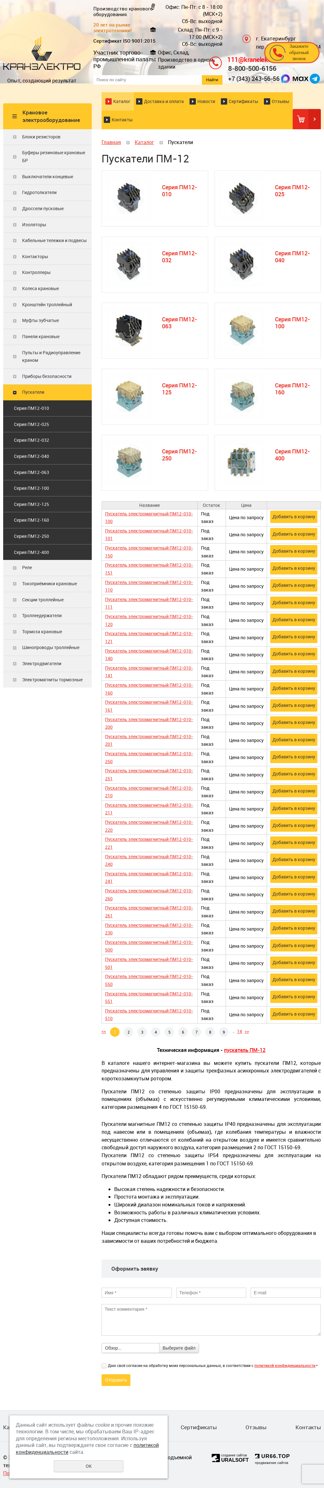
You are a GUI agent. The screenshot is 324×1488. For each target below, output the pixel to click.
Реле (27, 567)
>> (247, 1031)
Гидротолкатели (39, 192)
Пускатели (33, 392)
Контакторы (35, 256)
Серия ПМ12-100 (31, 488)
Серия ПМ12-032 (31, 440)
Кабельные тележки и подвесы (54, 240)
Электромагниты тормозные (52, 680)
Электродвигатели (41, 663)
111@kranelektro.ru (255, 59)
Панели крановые (40, 336)
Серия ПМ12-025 (31, 424)
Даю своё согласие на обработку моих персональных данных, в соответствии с (213, 1365)
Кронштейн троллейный (47, 304)
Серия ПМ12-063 (31, 472)
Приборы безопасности (47, 376)
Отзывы (280, 101)
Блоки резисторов (41, 137)
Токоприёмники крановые (49, 583)
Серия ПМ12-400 (31, 552)
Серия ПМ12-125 (31, 504)
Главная (111, 142)
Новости (206, 101)
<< (104, 1031)
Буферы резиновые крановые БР (53, 156)
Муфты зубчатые (40, 320)
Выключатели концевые (47, 176)
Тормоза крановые (42, 632)
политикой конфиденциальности (284, 1365)
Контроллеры (36, 272)
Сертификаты (243, 101)
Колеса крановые (40, 288)
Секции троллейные (43, 600)
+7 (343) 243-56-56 (253, 78)
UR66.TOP (272, 1456)
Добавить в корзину (293, 516)
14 (239, 1031)
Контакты (122, 120)
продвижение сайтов (271, 1463)
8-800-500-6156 (252, 68)
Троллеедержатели (42, 615)
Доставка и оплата (164, 101)
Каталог (121, 101)
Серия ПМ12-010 (31, 408)
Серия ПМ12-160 (31, 520)
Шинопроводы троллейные (50, 647)
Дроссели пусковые (43, 208)
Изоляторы (34, 225)
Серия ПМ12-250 (31, 536)
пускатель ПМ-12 (244, 1050)
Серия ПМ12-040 (31, 456)
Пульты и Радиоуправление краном (51, 356)
